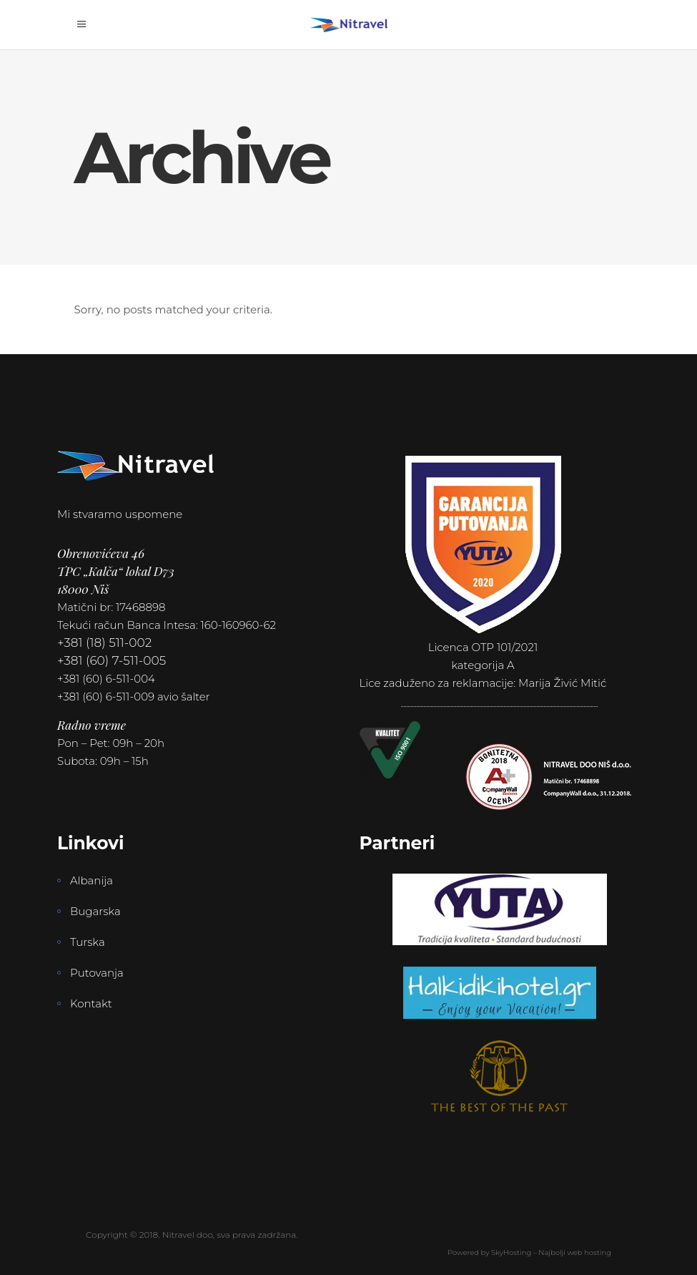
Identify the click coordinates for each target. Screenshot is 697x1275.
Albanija (91, 880)
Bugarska (95, 911)
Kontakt (91, 1003)
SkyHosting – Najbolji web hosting (551, 1252)
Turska (87, 942)
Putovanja (97, 973)
